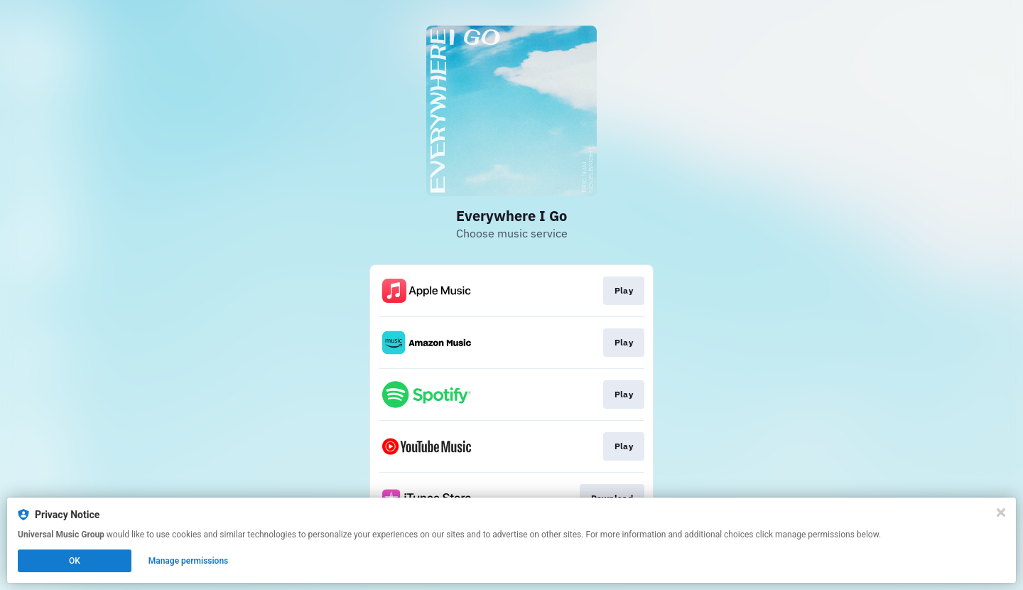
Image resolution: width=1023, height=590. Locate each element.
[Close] (1001, 512)
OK (74, 561)
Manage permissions (188, 561)
